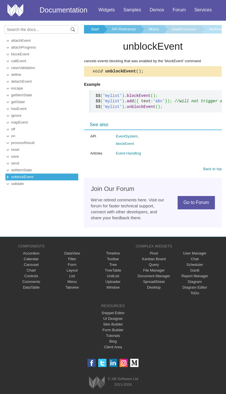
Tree (113, 265)
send (15, 163)
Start (95, 29)
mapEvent (19, 122)
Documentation (63, 10)
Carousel (31, 265)
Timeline (113, 254)
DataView (72, 254)
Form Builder (113, 331)
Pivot (154, 254)
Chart (31, 271)
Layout (72, 271)
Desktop (154, 288)
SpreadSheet (154, 282)
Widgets (106, 9)
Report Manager (194, 277)
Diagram (195, 282)
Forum (179, 9)
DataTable (31, 288)
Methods (216, 29)
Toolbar (113, 260)
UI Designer (113, 319)
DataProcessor (184, 29)
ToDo (194, 294)
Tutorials (113, 336)
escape (17, 88)
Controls (31, 277)
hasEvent (18, 109)
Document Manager (154, 277)
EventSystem (127, 137)
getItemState (21, 95)
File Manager (154, 271)
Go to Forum (196, 203)
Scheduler (194, 265)
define (16, 74)
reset (15, 149)
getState (18, 102)
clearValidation (23, 68)
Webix (97, 383)
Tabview (72, 288)
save (15, 156)
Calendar (31, 260)
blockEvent (20, 54)
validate (17, 184)
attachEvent (21, 40)
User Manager (194, 254)
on (13, 136)
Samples (132, 9)
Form (72, 265)
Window (113, 288)
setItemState (21, 170)
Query (154, 265)
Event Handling (128, 154)
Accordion (31, 254)
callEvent (18, 61)
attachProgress (23, 47)
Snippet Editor (113, 314)
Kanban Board (154, 260)
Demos (157, 9)
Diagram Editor (194, 288)
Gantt (194, 271)
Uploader (113, 282)
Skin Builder (113, 325)
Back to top (212, 170)
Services (203, 9)
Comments (31, 282)
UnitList (113, 277)
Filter (72, 260)
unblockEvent (22, 177)
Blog (113, 342)
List (72, 277)
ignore (16, 115)
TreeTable (113, 271)
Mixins (154, 29)
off (13, 129)
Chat (195, 260)
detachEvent (21, 81)
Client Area (113, 348)
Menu (72, 282)
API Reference (124, 29)
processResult (22, 143)
